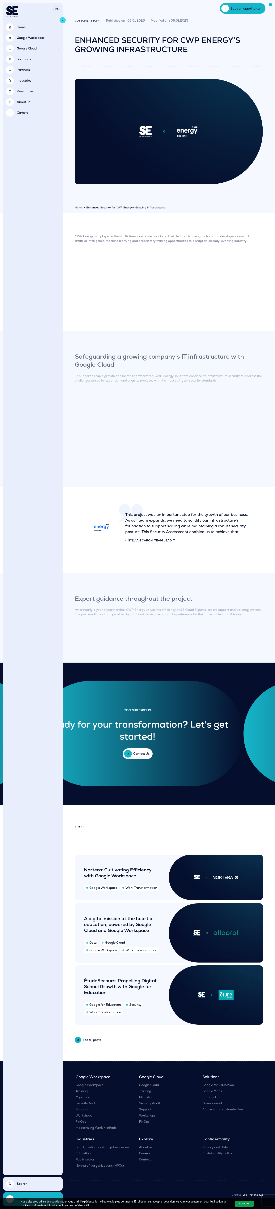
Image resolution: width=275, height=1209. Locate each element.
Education (83, 1153)
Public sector (85, 1159)
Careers (145, 1153)
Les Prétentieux (253, 1194)
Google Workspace (89, 1085)
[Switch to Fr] (56, 9)
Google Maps (212, 1091)
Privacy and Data (215, 1147)
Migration (83, 1097)
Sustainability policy (217, 1153)
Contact (145, 1159)
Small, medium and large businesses (102, 1147)
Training (82, 1091)
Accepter (244, 1203)
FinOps (81, 1122)
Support (82, 1109)
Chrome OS (211, 1097)
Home (78, 207)
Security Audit (86, 1103)
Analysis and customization (222, 1109)
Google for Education (218, 1085)
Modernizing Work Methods (96, 1128)
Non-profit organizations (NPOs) (100, 1166)
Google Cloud (149, 1085)
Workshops (84, 1115)
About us (145, 1147)
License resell (212, 1103)
